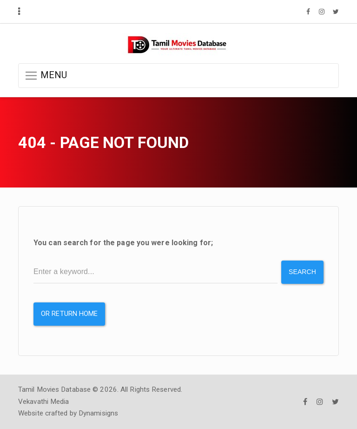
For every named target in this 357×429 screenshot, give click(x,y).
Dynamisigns (98, 413)
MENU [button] (45, 75)
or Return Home (69, 314)
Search (302, 271)
